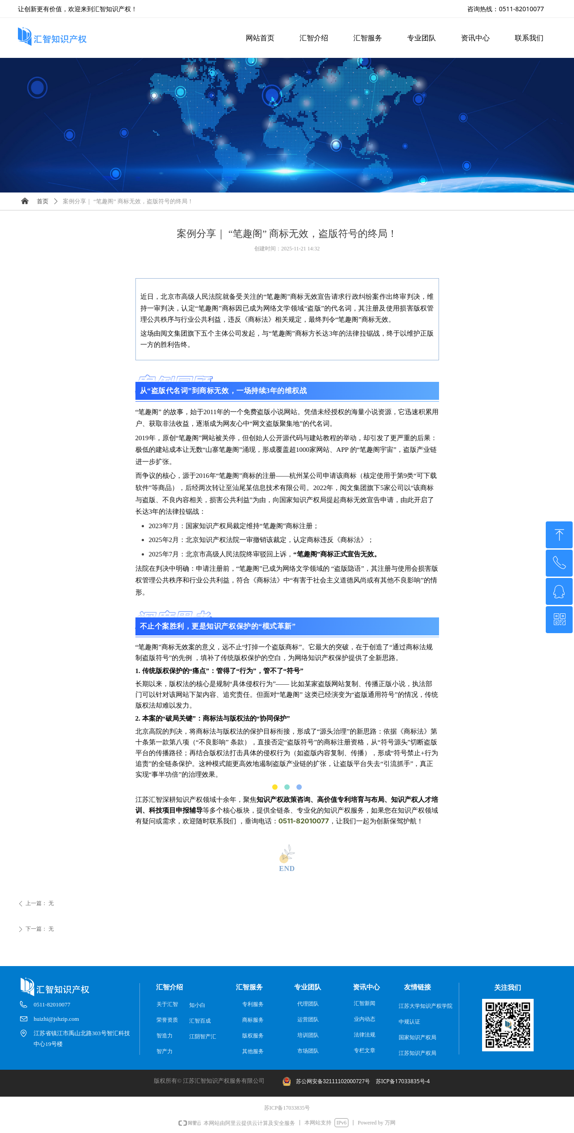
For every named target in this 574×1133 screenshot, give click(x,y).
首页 (42, 201)
